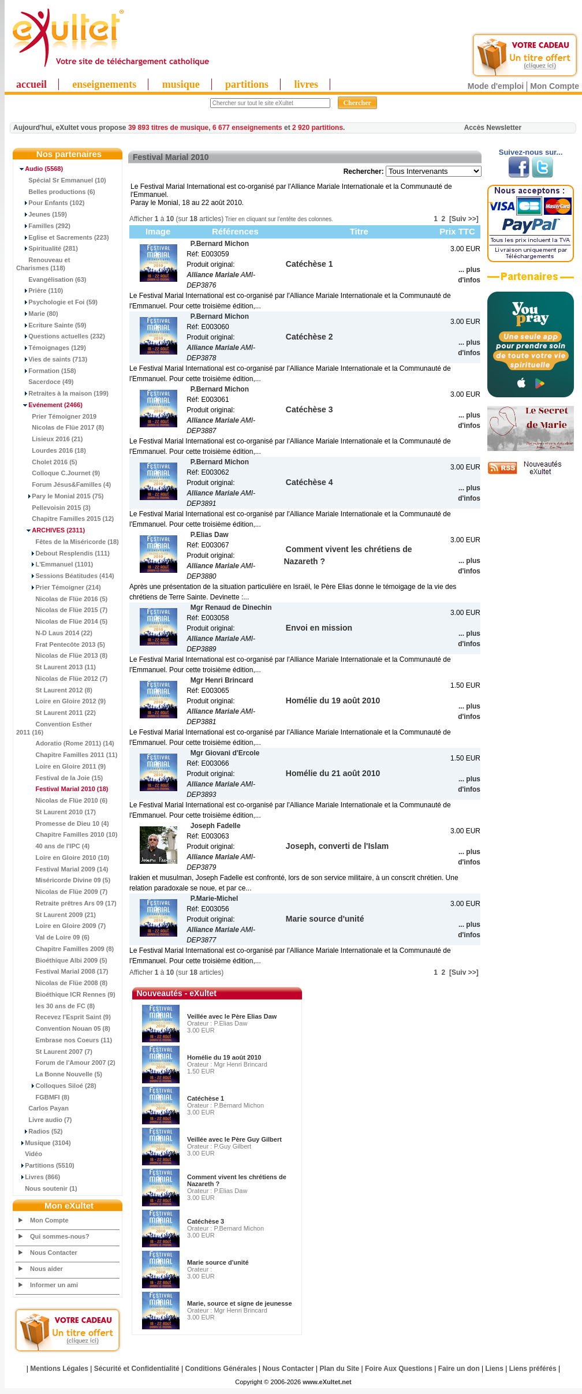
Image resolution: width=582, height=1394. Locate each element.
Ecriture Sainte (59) (51, 325)
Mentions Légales (59, 1369)
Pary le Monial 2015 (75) (59, 496)
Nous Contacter (53, 1252)
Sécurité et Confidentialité (137, 1369)
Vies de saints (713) (51, 359)
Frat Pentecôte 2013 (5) (60, 644)
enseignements (104, 84)
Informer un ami (54, 1284)
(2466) (49, 404)
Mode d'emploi (496, 86)
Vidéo (29, 1153)
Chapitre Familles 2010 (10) (66, 834)
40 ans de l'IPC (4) (52, 846)
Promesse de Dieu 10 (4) (62, 823)
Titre (359, 231)
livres (306, 84)
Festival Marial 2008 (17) (62, 971)
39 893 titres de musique (168, 128)
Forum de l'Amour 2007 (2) (65, 1062)
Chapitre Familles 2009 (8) (65, 948)
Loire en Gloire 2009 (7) (61, 925)
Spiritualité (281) (47, 248)
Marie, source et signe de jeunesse (239, 1303)
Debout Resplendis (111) (63, 553)
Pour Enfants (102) (50, 202)
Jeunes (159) (41, 214)
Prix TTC (457, 231)
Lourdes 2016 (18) (51, 450)
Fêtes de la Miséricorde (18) (67, 541)
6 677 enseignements (247, 128)
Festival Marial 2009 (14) (62, 869)
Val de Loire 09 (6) (52, 937)
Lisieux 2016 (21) (49, 438)
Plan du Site (340, 1369)
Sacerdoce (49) (45, 381)
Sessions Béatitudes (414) (65, 575)
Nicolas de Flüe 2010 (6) (61, 800)
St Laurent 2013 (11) (56, 667)
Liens (494, 1369)
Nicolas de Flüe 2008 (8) (61, 982)
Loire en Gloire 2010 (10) (62, 857)
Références (235, 231)
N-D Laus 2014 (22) (54, 632)
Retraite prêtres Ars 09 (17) (66, 903)
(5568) (39, 168)
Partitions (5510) (45, 1165)
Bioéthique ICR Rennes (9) (65, 994)
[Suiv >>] (464, 219)
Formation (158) (46, 370)
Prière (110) (39, 290)
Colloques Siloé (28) (56, 1085)
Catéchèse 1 (205, 1098)
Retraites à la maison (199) (62, 393)
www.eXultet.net (327, 1381)
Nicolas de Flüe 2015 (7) (61, 609)
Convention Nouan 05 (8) (63, 1028)
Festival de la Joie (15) (59, 777)
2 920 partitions (317, 128)
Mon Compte (554, 86)
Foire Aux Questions (398, 1369)
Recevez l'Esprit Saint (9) (63, 1016)
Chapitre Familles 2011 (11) (66, 754)
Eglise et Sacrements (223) (62, 237)
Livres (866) (38, 1176)
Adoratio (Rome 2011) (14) (65, 743)
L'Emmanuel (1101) (54, 564)
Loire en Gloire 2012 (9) (61, 701)
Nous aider (46, 1268)
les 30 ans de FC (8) (55, 1005)
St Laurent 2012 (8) (54, 690)
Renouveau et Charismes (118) (43, 263)
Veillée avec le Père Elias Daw (232, 1016)
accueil (31, 84)
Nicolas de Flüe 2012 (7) (61, 678)
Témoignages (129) (51, 347)
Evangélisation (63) (51, 279)
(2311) (50, 530)
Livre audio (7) (44, 1119)
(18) (62, 788)
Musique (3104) (43, 1142)
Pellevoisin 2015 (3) (53, 507)
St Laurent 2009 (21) (56, 914)
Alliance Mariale (212, 275)
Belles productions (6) (55, 191)
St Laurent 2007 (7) (54, 1051)
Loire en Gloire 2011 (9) (61, 766)
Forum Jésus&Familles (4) (63, 484)
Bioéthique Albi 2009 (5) (61, 960)
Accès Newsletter (492, 128)
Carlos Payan (42, 1108)
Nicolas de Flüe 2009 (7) (61, 891)
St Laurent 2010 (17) (56, 811)
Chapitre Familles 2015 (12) (65, 518)
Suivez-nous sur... (531, 152)
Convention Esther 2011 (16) (54, 728)
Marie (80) (37, 313)
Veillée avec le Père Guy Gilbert (234, 1139)
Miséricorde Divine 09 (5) (63, 880)
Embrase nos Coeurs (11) (64, 1040)
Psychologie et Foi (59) (57, 302)
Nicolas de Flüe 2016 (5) (61, 598)
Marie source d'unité (218, 1262)
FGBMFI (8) (42, 1097)
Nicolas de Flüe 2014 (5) (61, 621)
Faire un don (459, 1369)
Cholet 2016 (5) (46, 462)
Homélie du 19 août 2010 (224, 1057)
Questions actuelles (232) (60, 336)
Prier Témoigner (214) (58, 587)
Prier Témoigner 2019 (56, 416)
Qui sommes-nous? (59, 1236)
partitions (246, 84)
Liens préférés (533, 1369)
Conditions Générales (221, 1369)
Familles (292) (43, 225)
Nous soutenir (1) (46, 1188)
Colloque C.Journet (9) (58, 472)
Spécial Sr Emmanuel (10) (61, 180)
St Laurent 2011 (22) (56, 712)
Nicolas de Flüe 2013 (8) (61, 655)
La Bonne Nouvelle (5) (59, 1074)
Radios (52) (39, 1131)
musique (181, 84)
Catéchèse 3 (205, 1221)
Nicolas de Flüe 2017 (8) (60, 427)
